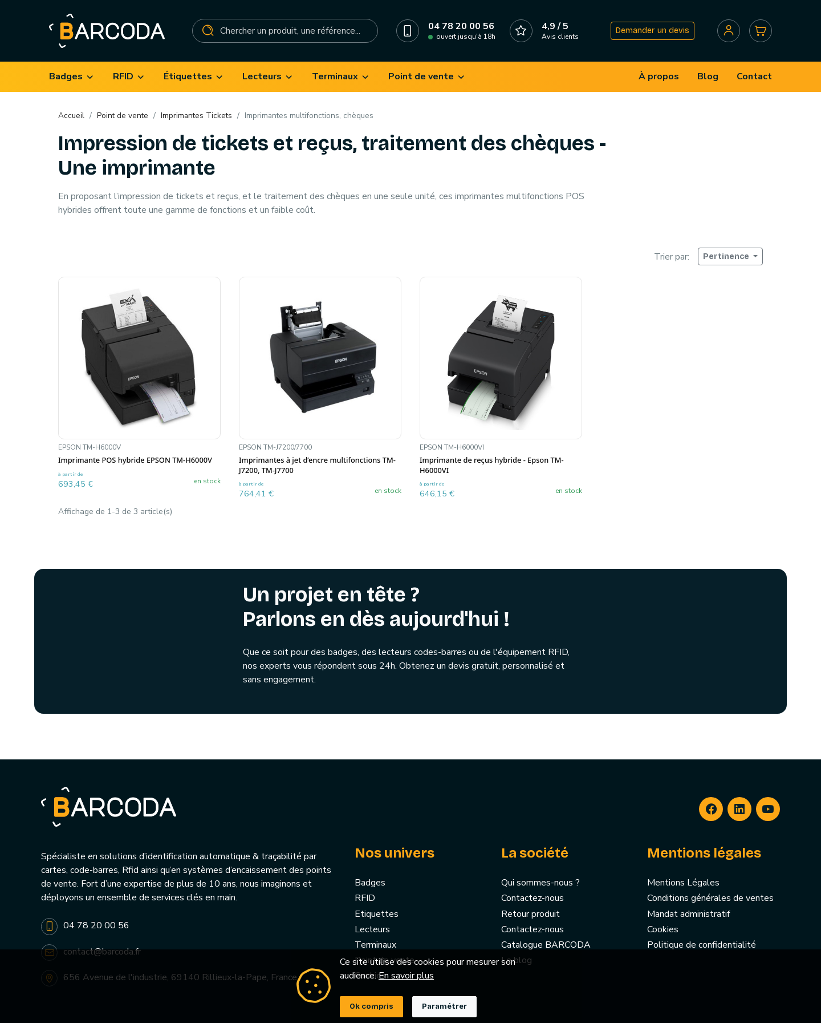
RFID (365, 898)
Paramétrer (444, 1006)
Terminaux (375, 945)
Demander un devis (652, 30)
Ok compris (371, 1006)
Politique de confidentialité (701, 945)
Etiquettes (377, 914)
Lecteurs (372, 929)
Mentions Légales (683, 882)
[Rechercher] (285, 31)
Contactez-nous (532, 898)
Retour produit (530, 914)
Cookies (662, 929)
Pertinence (727, 256)
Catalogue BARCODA (546, 945)
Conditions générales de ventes (710, 898)
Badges (370, 882)
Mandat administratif (688, 914)
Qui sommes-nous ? (540, 882)
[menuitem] (72, 77)
